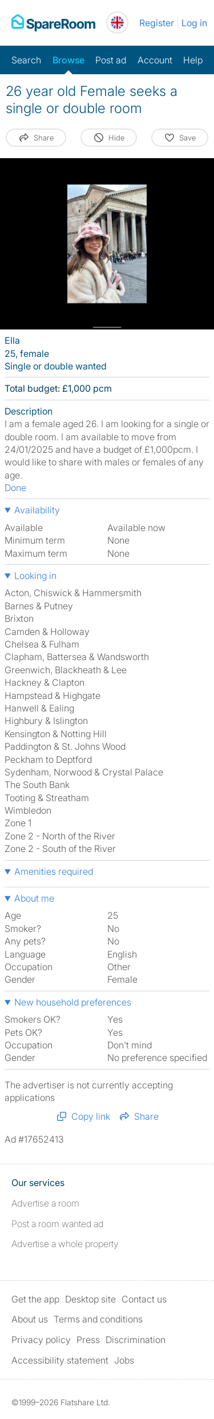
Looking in (35, 575)
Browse (68, 60)
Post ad (110, 60)
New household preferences (72, 1002)
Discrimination (135, 1339)
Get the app (35, 1299)
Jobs (124, 1360)
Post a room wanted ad (57, 1223)
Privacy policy (41, 1339)
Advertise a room (45, 1203)
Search (26, 60)
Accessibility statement (59, 1360)
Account (155, 60)
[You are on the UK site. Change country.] (117, 22)
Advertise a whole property (65, 1243)
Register (156, 23)
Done (15, 487)
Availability (37, 510)
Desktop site (90, 1299)
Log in (194, 23)
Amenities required (53, 871)
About (29, 1319)
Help (193, 60)
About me (34, 898)
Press (88, 1339)
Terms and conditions (98, 1319)
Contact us (144, 1299)
